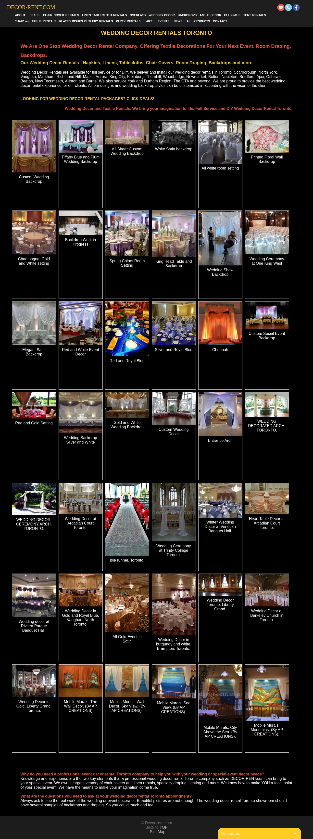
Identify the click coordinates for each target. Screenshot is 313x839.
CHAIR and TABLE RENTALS (35, 21)
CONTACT (220, 21)
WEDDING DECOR (162, 15)
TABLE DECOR (210, 15)
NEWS (178, 21)
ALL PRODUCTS (198, 21)
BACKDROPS (187, 15)
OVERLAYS (138, 15)
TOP (164, 827)
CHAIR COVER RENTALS (61, 15)
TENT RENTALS (254, 15)
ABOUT (20, 15)
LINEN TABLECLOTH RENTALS (104, 15)
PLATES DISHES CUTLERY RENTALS (86, 21)
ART (149, 21)
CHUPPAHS (232, 15)
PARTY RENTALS (128, 21)
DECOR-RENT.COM (31, 7)
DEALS (34, 15)
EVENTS (163, 21)
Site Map (157, 832)
